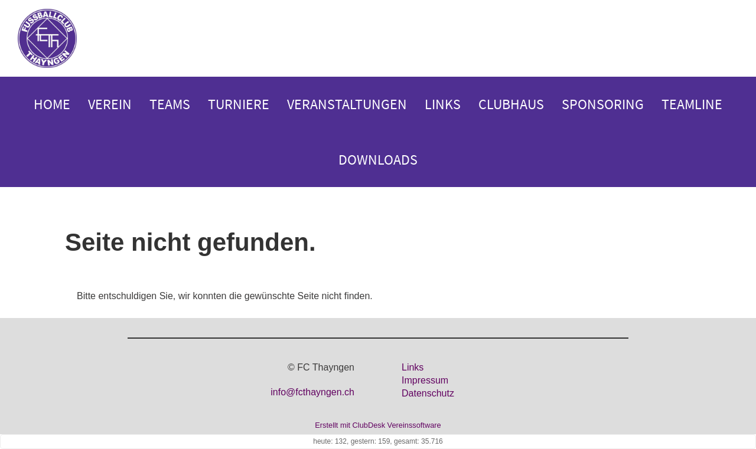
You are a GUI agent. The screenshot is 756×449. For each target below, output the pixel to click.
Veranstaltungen (347, 104)
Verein (110, 104)
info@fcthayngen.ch (312, 392)
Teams (169, 104)
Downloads (378, 159)
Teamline (692, 104)
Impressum (425, 380)
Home (52, 104)
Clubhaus (511, 104)
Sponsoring (603, 104)
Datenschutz (428, 393)
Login (725, 39)
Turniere (238, 104)
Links (443, 104)
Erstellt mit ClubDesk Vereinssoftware (378, 425)
